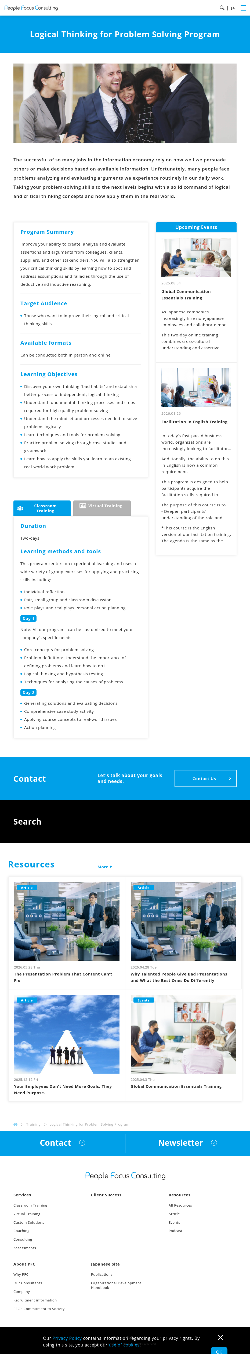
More (102, 866)
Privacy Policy (67, 1338)
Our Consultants (27, 1283)
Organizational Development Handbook (116, 1285)
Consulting (22, 1239)
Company (21, 1291)
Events (174, 1222)
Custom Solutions (28, 1222)
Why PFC (20, 1274)
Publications (102, 1274)
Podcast (176, 1230)
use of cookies (124, 1345)
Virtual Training (26, 1213)
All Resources (180, 1205)
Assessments (24, 1247)
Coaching (21, 1230)
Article (174, 1213)
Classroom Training (30, 1205)
